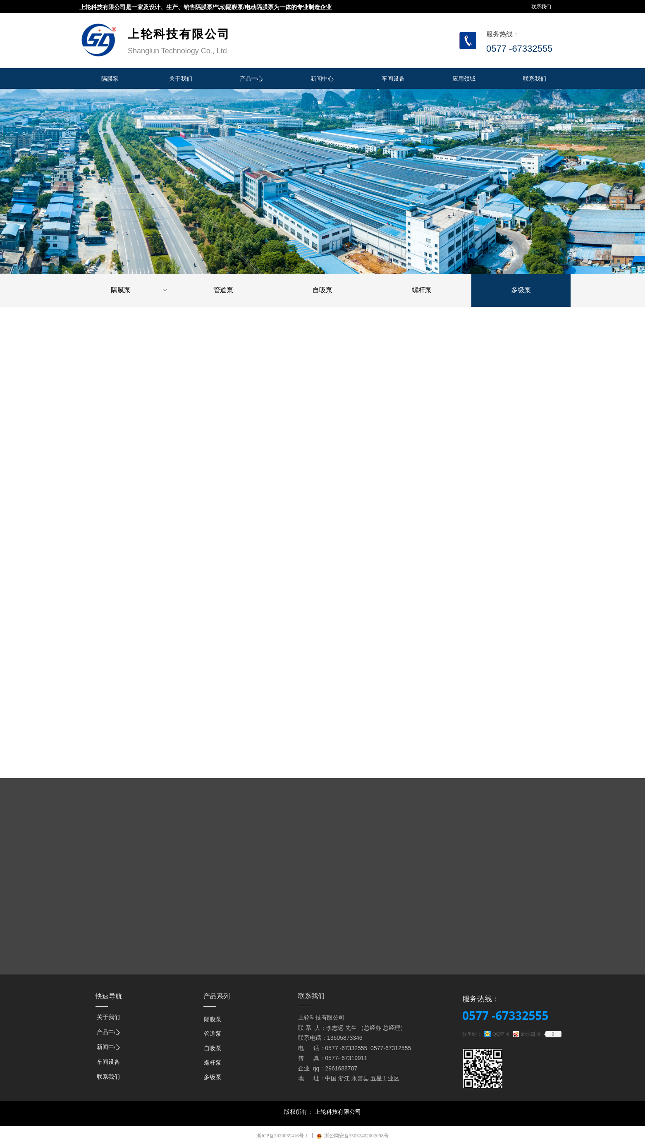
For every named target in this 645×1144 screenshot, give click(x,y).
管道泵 (223, 290)
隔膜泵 (140, 290)
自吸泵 (322, 290)
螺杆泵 (422, 290)
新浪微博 (531, 1034)
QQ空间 (500, 1034)
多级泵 (521, 290)
